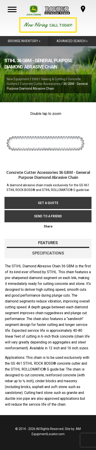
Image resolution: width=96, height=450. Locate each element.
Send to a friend (48, 216)
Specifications (48, 253)
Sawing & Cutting (53, 79)
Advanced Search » (72, 41)
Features (48, 242)
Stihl (35, 79)
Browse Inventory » (24, 41)
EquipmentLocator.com (48, 434)
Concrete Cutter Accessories (40, 84)
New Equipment (18, 79)
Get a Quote (48, 203)
